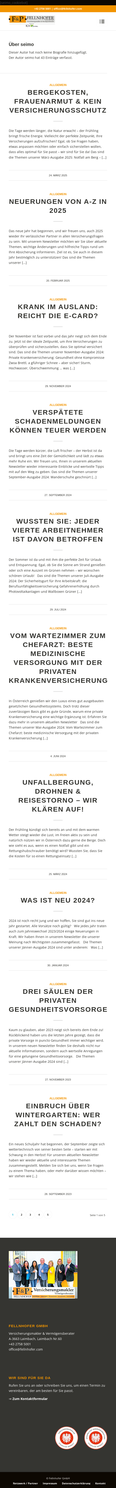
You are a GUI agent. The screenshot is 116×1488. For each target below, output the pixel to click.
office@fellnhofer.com (26, 1349)
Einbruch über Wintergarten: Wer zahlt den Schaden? (58, 1115)
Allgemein (58, 85)
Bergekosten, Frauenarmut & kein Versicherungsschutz (58, 101)
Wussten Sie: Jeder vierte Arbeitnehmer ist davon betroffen (58, 530)
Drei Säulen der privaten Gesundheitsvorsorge (58, 1000)
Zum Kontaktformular (30, 1399)
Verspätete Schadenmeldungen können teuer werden (58, 421)
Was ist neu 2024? (58, 900)
